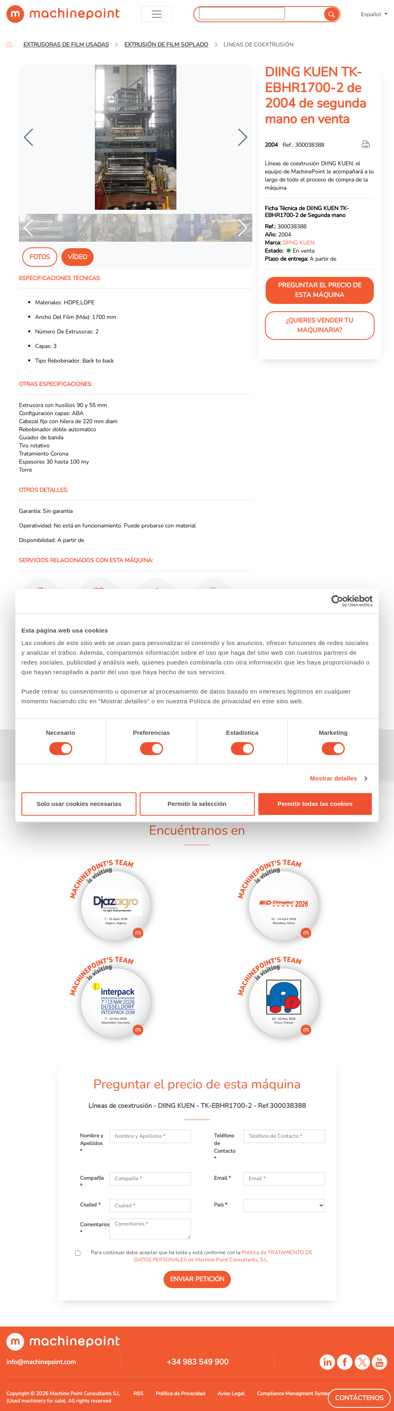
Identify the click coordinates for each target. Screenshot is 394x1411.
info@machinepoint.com (41, 1362)
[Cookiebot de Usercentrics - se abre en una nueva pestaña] (337, 601)
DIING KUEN (298, 242)
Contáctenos (359, 1398)
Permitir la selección (197, 803)
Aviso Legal (231, 1393)
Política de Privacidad (180, 1393)
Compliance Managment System (294, 1393)
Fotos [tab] (39, 257)
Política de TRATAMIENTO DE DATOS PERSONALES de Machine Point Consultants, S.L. (223, 1256)
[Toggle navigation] (157, 14)
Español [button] (372, 14)
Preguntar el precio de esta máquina (319, 290)
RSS (138, 1393)
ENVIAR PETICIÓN (197, 1279)
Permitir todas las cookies (315, 803)
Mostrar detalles (333, 778)
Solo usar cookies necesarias (78, 803)
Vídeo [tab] (77, 257)
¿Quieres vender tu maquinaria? (319, 325)
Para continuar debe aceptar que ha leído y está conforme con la (201, 1256)
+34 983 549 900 (197, 1362)
